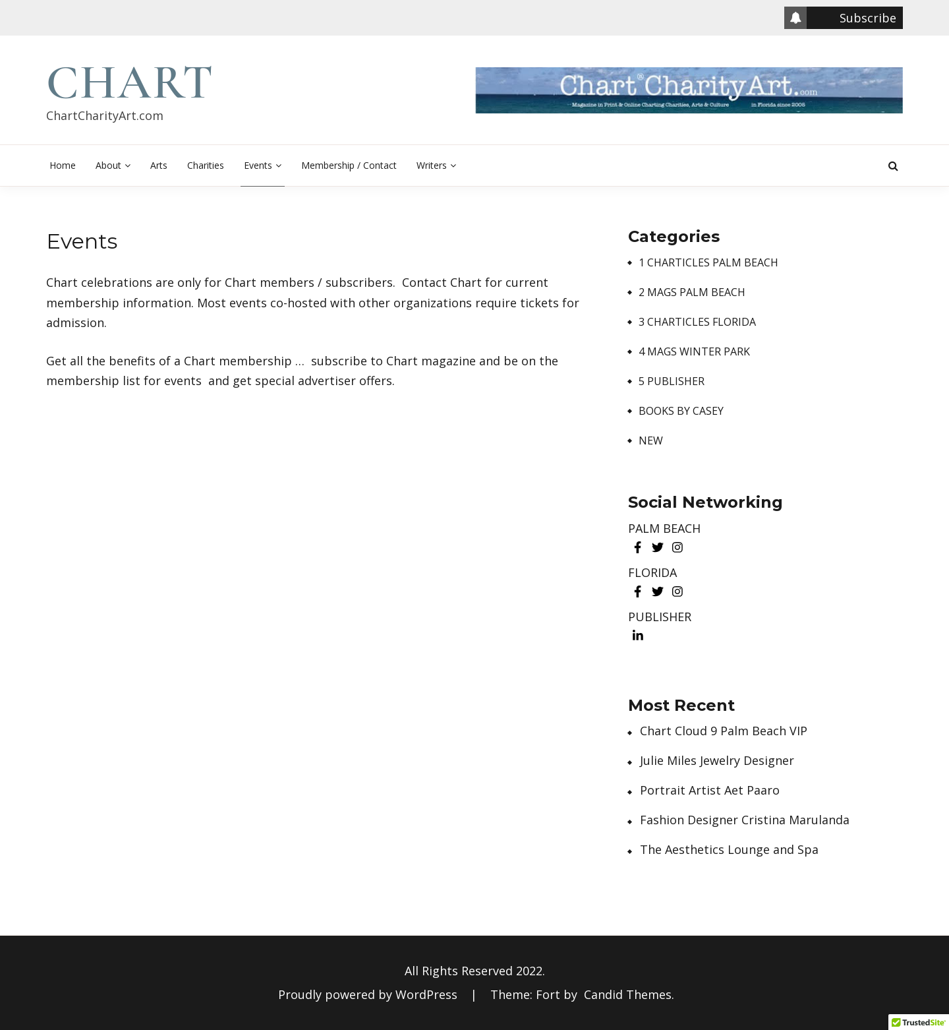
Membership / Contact (349, 165)
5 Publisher (672, 381)
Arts (158, 165)
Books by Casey (681, 411)
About (108, 165)
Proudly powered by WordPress (369, 994)
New (651, 441)
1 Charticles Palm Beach (708, 263)
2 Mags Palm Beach (692, 292)
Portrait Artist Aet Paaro (710, 790)
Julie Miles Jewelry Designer (717, 760)
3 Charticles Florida (697, 322)
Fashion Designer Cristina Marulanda (744, 820)
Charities (205, 165)
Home (62, 165)
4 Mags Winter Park (694, 352)
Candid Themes (628, 994)
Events (258, 165)
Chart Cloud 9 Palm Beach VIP (723, 731)
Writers (432, 165)
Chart (130, 82)
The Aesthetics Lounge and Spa (729, 849)
